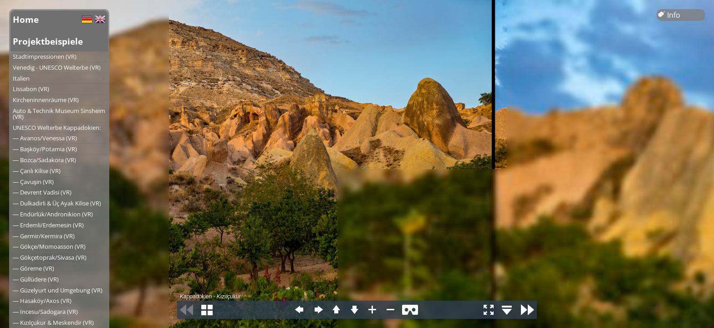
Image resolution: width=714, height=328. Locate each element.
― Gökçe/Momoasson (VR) (49, 246)
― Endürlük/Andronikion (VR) (53, 214)
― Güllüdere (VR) (36, 279)
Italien (21, 78)
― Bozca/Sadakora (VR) (44, 160)
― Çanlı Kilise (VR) (37, 171)
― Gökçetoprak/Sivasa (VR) (50, 257)
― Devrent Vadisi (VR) (42, 192)
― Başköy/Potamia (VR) (45, 149)
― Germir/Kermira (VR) (44, 236)
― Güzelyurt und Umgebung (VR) (57, 290)
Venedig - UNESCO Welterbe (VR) (57, 67)
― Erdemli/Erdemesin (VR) (48, 225)
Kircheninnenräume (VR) (46, 100)
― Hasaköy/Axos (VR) (42, 301)
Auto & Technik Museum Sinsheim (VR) (59, 114)
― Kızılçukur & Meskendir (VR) (53, 322)
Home (26, 19)
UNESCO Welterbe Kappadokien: (57, 127)
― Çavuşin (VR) (33, 182)
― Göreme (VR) (33, 268)
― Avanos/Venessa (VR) (45, 138)
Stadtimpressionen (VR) (44, 56)
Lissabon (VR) (31, 89)
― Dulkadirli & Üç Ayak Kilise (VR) (57, 203)
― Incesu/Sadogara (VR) (45, 312)
